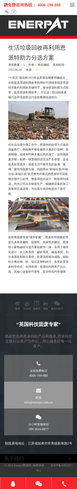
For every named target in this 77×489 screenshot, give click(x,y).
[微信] (6, 11)
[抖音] (13, 11)
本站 (38, 69)
